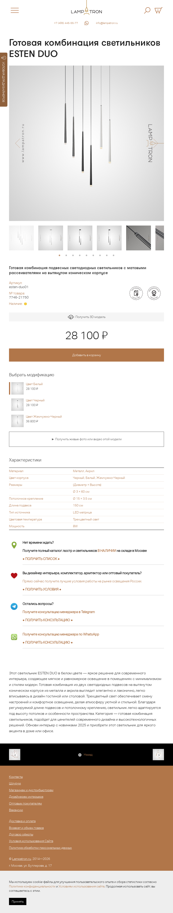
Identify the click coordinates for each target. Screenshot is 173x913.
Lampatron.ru (21, 859)
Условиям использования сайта (82, 886)
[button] (17, 143)
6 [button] (93, 255)
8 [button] (107, 255)
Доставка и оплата (22, 821)
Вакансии (16, 810)
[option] (86, 143)
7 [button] (100, 255)
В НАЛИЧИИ (107, 551)
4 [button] (79, 255)
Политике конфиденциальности (32, 886)
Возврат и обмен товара (26, 828)
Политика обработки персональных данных (40, 847)
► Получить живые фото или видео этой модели (86, 439)
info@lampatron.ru (107, 23)
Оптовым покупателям (25, 803)
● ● (48, 620)
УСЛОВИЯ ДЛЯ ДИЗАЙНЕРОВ (3, 79)
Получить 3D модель (86, 317)
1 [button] (59, 255)
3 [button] (73, 255)
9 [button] (113, 255)
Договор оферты (21, 834)
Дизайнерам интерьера (26, 796)
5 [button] (86, 255)
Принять (18, 901)
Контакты (16, 777)
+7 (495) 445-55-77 (66, 23)
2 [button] (66, 255)
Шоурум (15, 783)
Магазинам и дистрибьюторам (31, 790)
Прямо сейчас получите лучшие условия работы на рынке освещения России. (82, 581)
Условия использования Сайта (31, 841)
